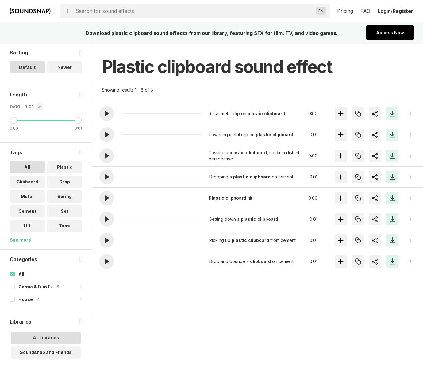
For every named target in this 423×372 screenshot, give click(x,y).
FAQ (365, 11)
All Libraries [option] (46, 338)
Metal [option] (27, 197)
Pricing (345, 11)
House (25, 300)
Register (403, 11)
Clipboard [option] (27, 183)
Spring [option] (64, 197)
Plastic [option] (64, 168)
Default (27, 68)
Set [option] (64, 212)
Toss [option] (64, 227)
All (21, 275)
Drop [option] (64, 183)
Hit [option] (27, 227)
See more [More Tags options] (20, 241)
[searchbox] (194, 11)
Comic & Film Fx (35, 288)
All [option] (27, 168)
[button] (106, 113)
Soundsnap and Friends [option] (46, 353)
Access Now (390, 32)
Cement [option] (27, 212)
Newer (64, 68)
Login (384, 11)
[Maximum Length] (78, 121)
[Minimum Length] (13, 121)
